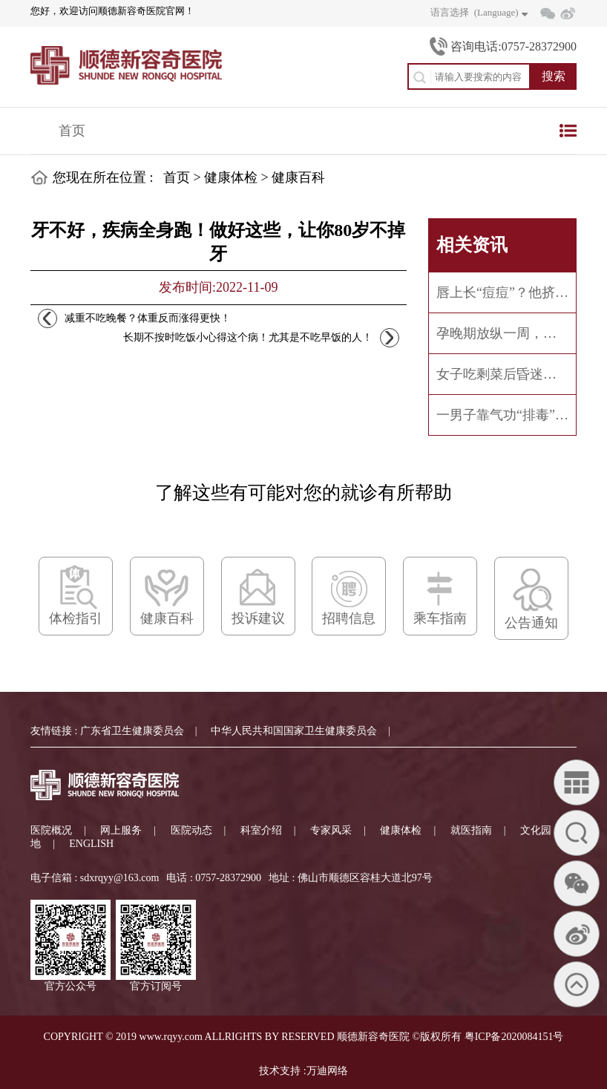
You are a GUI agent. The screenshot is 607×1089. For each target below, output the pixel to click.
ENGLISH (91, 843)
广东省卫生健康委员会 (132, 730)
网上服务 (121, 830)
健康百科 (298, 177)
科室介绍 (261, 830)
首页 (72, 130)
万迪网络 (327, 1070)
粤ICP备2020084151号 (514, 1036)
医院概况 (51, 830)
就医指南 (471, 830)
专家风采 (331, 830)
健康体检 (230, 177)
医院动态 (191, 830)
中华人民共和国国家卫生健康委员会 (294, 730)
